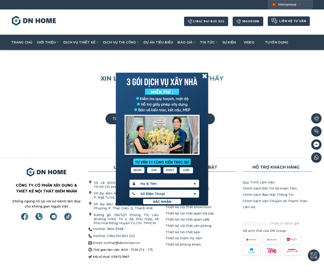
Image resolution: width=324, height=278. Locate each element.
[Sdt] (164, 194)
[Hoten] (164, 184)
